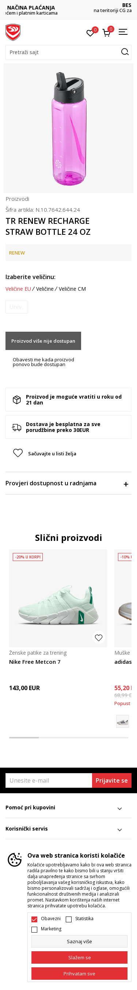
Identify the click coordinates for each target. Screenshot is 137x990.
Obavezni (51, 918)
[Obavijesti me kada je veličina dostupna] (16, 307)
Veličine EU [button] (18, 289)
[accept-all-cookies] (79, 973)
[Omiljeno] (90, 32)
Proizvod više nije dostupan (43, 341)
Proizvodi (17, 198)
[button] (68, 52)
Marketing (51, 929)
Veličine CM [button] (72, 289)
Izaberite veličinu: (30, 277)
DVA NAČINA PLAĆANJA (69, 7)
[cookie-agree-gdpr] (79, 957)
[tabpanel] (58, 633)
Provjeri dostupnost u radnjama (66, 483)
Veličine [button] (45, 289)
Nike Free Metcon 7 (35, 661)
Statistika (84, 918)
